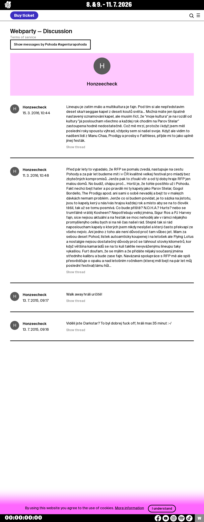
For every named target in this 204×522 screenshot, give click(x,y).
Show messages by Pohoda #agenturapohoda (50, 44)
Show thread (75, 147)
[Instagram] (173, 518)
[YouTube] (165, 518)
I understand (162, 508)
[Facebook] (158, 518)
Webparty (23, 31)
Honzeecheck (34, 107)
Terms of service (23, 37)
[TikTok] (189, 518)
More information (129, 508)
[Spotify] (181, 518)
